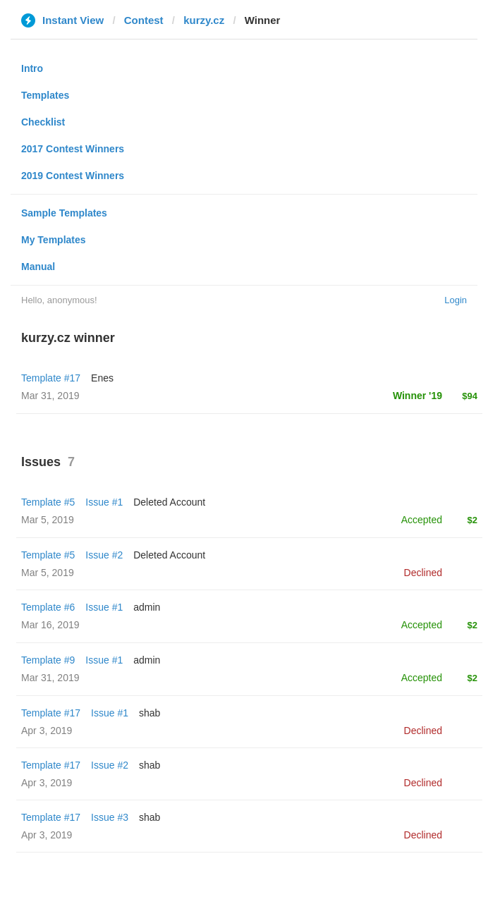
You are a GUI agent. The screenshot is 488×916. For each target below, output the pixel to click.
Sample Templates (64, 213)
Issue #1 (104, 502)
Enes (102, 378)
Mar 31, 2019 (50, 677)
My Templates (53, 239)
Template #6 (48, 607)
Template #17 (50, 378)
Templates (45, 95)
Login (455, 300)
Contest (144, 20)
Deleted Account (169, 502)
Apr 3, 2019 (46, 730)
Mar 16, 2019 (50, 624)
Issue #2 (104, 555)
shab (149, 713)
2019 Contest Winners (72, 175)
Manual (38, 266)
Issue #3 (109, 817)
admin (146, 607)
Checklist (43, 122)
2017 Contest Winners (72, 148)
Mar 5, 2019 (47, 519)
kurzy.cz (203, 20)
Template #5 (48, 502)
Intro (32, 68)
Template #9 (48, 660)
